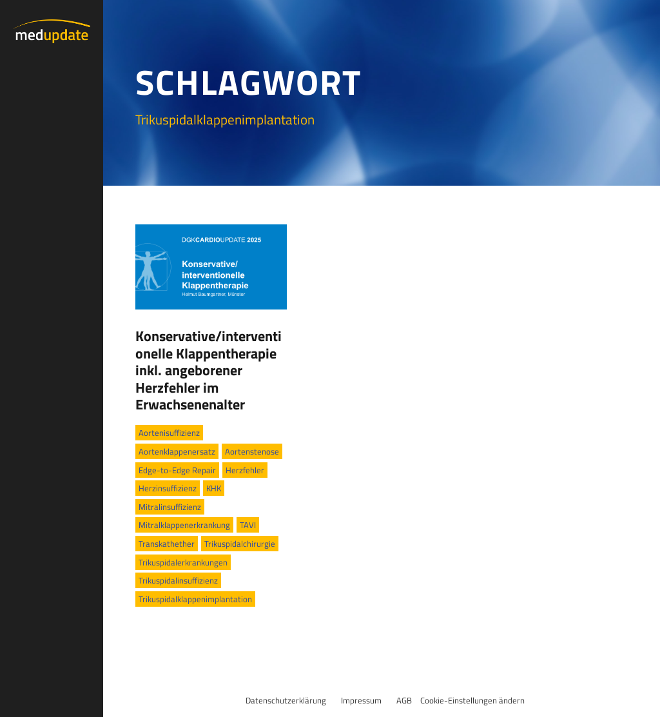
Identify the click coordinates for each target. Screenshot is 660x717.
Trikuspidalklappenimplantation (195, 599)
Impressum (361, 700)
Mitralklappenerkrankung (184, 524)
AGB (404, 700)
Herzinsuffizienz (168, 488)
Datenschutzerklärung (286, 700)
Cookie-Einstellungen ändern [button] (472, 700)
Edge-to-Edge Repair (177, 470)
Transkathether (167, 543)
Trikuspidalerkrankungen (183, 562)
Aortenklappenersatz (177, 451)
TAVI (248, 524)
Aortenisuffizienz (169, 432)
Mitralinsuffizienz (170, 506)
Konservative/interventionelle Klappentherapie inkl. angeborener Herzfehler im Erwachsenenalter (208, 370)
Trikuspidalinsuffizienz (178, 580)
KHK (213, 488)
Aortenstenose (252, 451)
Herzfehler (245, 470)
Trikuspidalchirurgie (239, 543)
